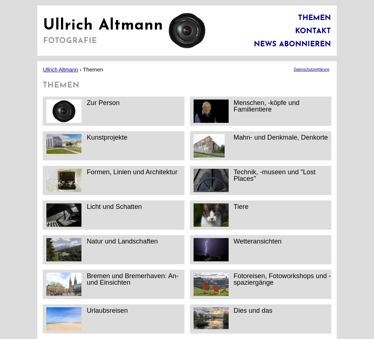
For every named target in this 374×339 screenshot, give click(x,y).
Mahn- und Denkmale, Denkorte (261, 145)
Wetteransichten (238, 249)
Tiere (221, 215)
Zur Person (82, 111)
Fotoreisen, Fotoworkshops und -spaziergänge (262, 284)
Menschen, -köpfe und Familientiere (246, 111)
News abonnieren (292, 44)
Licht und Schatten (94, 215)
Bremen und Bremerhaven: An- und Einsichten (112, 284)
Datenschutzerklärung (311, 69)
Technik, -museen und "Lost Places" (255, 180)
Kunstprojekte (86, 145)
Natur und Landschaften (102, 249)
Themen (314, 18)
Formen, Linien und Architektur (111, 180)
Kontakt (313, 31)
